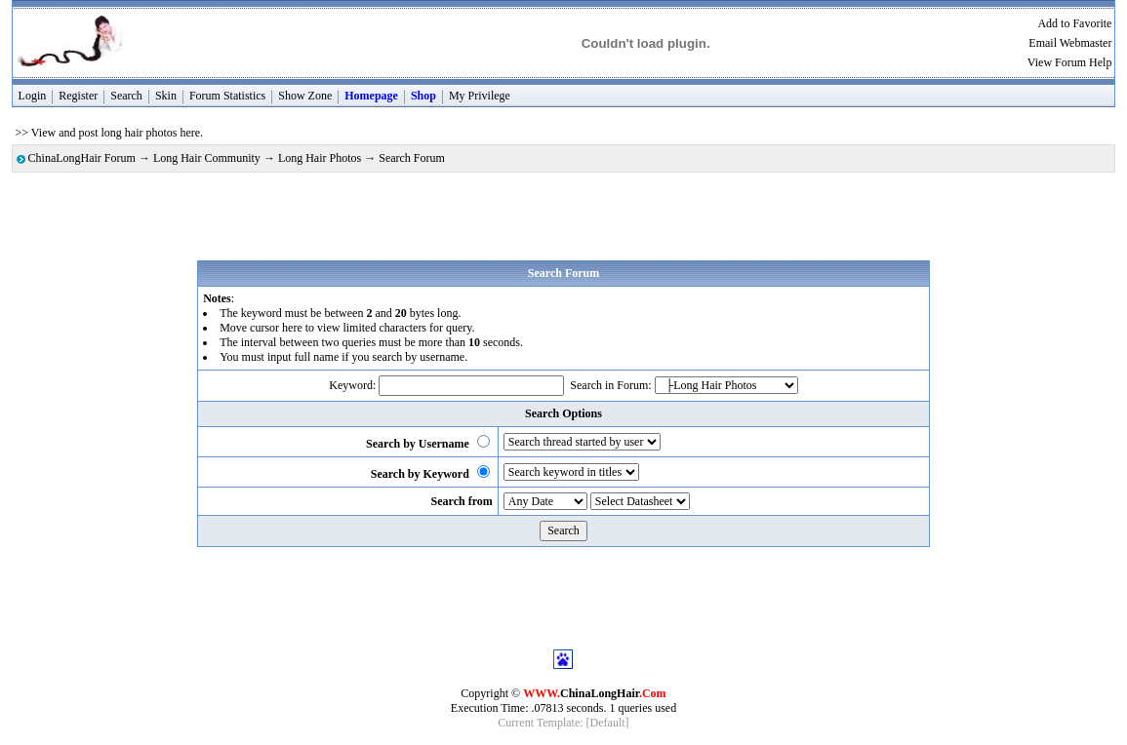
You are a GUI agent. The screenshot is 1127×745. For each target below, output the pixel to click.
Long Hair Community (207, 158)
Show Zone (305, 95)
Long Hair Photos (319, 158)
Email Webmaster (1069, 43)
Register (78, 95)
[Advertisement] (564, 216)
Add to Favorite (1074, 23)
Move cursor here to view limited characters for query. (347, 327)
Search (126, 95)
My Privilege (479, 95)
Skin (166, 95)
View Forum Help (1069, 62)
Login (33, 95)
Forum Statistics (227, 95)
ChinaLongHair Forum (82, 158)
